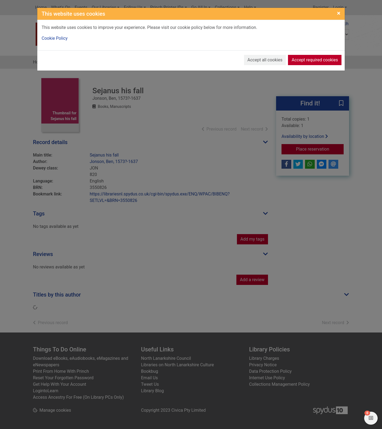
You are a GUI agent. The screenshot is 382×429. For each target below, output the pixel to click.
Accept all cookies (265, 59)
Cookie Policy (55, 38)
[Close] (339, 13)
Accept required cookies (314, 59)
